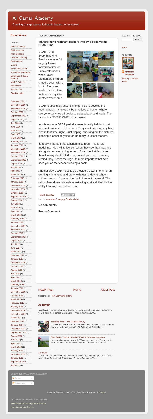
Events (14, 65)
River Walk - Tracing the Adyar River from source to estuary (78, 337)
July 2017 (15, 244)
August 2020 (16, 119)
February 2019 (17, 178)
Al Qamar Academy (32, 18)
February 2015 (17, 303)
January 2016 (17, 288)
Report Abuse (19, 35)
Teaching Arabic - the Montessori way (68, 322)
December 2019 (18, 149)
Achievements (17, 50)
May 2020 (15, 130)
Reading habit (72, 199)
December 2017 (18, 226)
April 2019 (15, 171)
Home (77, 289)
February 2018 (17, 218)
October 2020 (17, 112)
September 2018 (18, 196)
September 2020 (18, 116)
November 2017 (18, 229)
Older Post (108, 289)
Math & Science (18, 82)
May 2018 (15, 207)
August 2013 (16, 336)
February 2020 (17, 141)
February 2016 (17, 285)
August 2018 (16, 200)
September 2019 (18, 160)
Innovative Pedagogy (55, 199)
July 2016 (15, 273)
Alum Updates (17, 54)
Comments (19, 383)
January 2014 (17, 325)
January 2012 (17, 358)
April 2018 (15, 211)
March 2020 (16, 138)
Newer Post (45, 289)
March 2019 (16, 174)
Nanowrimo (16, 86)
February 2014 (17, 321)
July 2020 (15, 123)
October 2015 (17, 295)
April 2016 (15, 277)
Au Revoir (44, 305)
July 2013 (15, 340)
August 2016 (16, 270)
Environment (16, 61)
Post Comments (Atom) (61, 296)
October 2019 (17, 156)
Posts (16, 378)
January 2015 (17, 306)
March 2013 (16, 347)
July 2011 (15, 365)
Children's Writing (19, 57)
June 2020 (15, 127)
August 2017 (16, 240)
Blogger (102, 392)
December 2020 (18, 105)
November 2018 (18, 189)
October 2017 (17, 233)
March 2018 (16, 215)
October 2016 (17, 266)
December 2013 (18, 329)
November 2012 (18, 354)
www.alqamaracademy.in (22, 407)
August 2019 (16, 163)
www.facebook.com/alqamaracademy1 (28, 403)
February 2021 (17, 101)
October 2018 (17, 193)
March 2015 (16, 299)
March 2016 (16, 281)
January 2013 (17, 350)
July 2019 (15, 167)
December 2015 (18, 292)
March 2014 (16, 317)
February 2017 (17, 255)
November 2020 (18, 108)
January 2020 (17, 145)
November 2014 (18, 314)
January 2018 (17, 222)
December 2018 (18, 185)
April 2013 (15, 343)
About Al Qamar (18, 46)
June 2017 (15, 248)
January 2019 (17, 182)
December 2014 (18, 310)
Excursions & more (19, 68)
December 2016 (18, 262)
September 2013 (18, 332)
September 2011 (18, 361)
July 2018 (15, 204)
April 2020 (15, 134)
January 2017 (17, 259)
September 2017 (18, 237)
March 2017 (16, 251)
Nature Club (16, 89)
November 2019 (18, 152)
